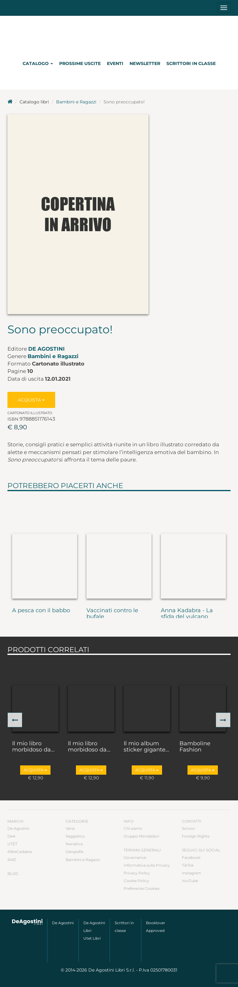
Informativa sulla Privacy (147, 865)
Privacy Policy (137, 873)
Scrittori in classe (191, 63)
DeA (11, 836)
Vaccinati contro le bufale (112, 614)
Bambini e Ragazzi (76, 102)
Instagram (191, 873)
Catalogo (38, 63)
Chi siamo (133, 828)
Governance (135, 857)
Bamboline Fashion (194, 747)
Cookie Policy (136, 880)
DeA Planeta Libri (119, 35)
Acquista (31, 400)
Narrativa (74, 844)
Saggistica (75, 836)
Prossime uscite (80, 63)
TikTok (188, 865)
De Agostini (46, 349)
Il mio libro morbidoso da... (33, 747)
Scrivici (188, 828)
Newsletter (145, 63)
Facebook (191, 857)
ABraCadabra (19, 851)
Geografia (74, 851)
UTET (12, 844)
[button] (14, 719)
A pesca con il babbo (41, 611)
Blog (12, 873)
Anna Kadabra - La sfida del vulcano (187, 614)
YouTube (190, 880)
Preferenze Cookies (142, 888)
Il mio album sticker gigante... (146, 747)
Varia (70, 828)
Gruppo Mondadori (141, 836)
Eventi (115, 63)
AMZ (11, 859)
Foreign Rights (195, 836)
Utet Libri (92, 938)
